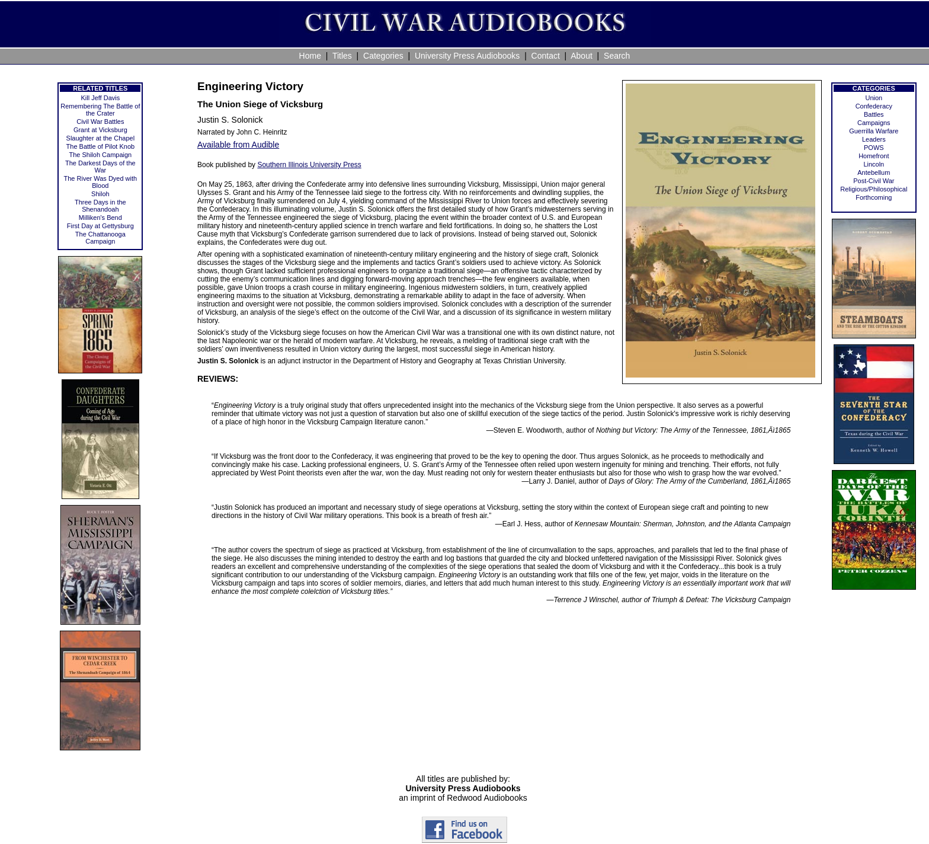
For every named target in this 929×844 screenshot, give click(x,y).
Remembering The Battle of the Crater (100, 110)
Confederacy (874, 106)
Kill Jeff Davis (100, 97)
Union (873, 97)
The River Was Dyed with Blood (100, 182)
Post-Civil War (873, 180)
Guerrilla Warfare (873, 131)
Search (617, 55)
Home (310, 55)
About (581, 55)
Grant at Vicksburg (100, 129)
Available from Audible (238, 144)
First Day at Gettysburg (100, 225)
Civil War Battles (100, 121)
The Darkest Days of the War (100, 166)
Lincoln (873, 164)
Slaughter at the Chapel (100, 138)
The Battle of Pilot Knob (100, 146)
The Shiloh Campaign (100, 154)
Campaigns (873, 122)
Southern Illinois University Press (309, 165)
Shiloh (100, 193)
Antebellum (873, 172)
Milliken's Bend (100, 217)
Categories (383, 55)
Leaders (874, 139)
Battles (874, 114)
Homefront (873, 155)
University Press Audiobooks (467, 55)
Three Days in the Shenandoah (100, 206)
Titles (342, 55)
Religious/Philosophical (873, 189)
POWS (874, 147)
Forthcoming (874, 197)
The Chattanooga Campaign (100, 238)
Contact (545, 55)
